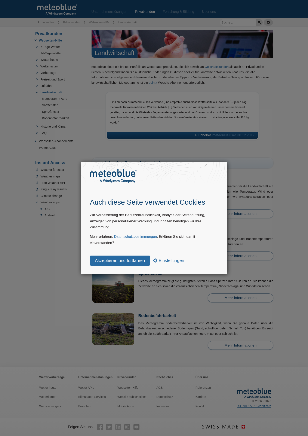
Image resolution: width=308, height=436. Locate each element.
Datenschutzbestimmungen (135, 237)
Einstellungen (168, 260)
